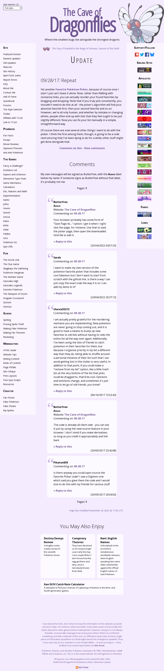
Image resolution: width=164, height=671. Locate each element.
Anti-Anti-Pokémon (13, 152)
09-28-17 (79, 213)
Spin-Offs (8, 246)
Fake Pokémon (11, 401)
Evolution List (10, 170)
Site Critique (9, 371)
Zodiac (6, 113)
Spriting (7, 319)
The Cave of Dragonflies (79, 209)
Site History (9, 71)
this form (99, 645)
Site (5, 47)
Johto (6, 204)
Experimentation (11, 195)
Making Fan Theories (14, 332)
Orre (5, 238)
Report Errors (10, 79)
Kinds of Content (12, 362)
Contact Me (9, 92)
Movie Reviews (11, 144)
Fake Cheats (9, 406)
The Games (9, 159)
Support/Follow (144, 47)
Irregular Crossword (13, 298)
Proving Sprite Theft (13, 324)
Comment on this (70, 148)
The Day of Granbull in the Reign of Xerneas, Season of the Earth (82, 48)
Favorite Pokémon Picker (72, 89)
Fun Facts (8, 135)
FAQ (5, 84)
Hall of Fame (9, 96)
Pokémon (9, 129)
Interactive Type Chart (14, 178)
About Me (8, 88)
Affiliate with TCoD (13, 117)
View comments (94, 148)
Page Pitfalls (9, 367)
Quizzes (7, 302)
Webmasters (10, 343)
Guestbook (9, 100)
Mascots (7, 66)
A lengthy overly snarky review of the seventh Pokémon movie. (54, 546)
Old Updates (9, 62)
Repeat (58, 80)
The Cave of (82, 19)
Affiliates (144, 78)
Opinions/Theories (12, 148)
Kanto (6, 199)
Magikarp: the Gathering (15, 268)
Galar (6, 229)
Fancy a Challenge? (13, 165)
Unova (6, 216)
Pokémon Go (10, 242)
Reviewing (8, 336)
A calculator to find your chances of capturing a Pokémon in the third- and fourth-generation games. (82, 587)
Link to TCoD (10, 122)
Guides (7, 313)
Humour (7, 306)
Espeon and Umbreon (14, 174)
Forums (7, 105)
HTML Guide (9, 350)
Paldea (6, 233)
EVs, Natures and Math (15, 191)
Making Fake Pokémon (15, 328)
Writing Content (11, 358)
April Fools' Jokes (12, 75)
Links (144, 222)
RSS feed (82, 667)
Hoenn (6, 208)
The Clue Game (11, 264)
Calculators (9, 187)
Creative (8, 391)
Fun (5, 253)
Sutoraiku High (10, 281)
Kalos (6, 221)
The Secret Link (11, 259)
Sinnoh (6, 212)
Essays (6, 139)
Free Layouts (10, 375)
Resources (8, 384)
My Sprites (8, 410)
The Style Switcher (12, 109)
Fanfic (144, 207)
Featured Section (12, 54)
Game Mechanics (12, 182)
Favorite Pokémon (12, 289)
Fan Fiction (9, 397)
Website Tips (9, 354)
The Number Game (13, 276)
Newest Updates (11, 58)
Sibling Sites (144, 62)
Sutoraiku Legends (12, 285)
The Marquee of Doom (15, 293)
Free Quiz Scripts (12, 380)
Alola (5, 225)
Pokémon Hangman (13, 272)
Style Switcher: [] (11, 4)
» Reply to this (62, 241)
